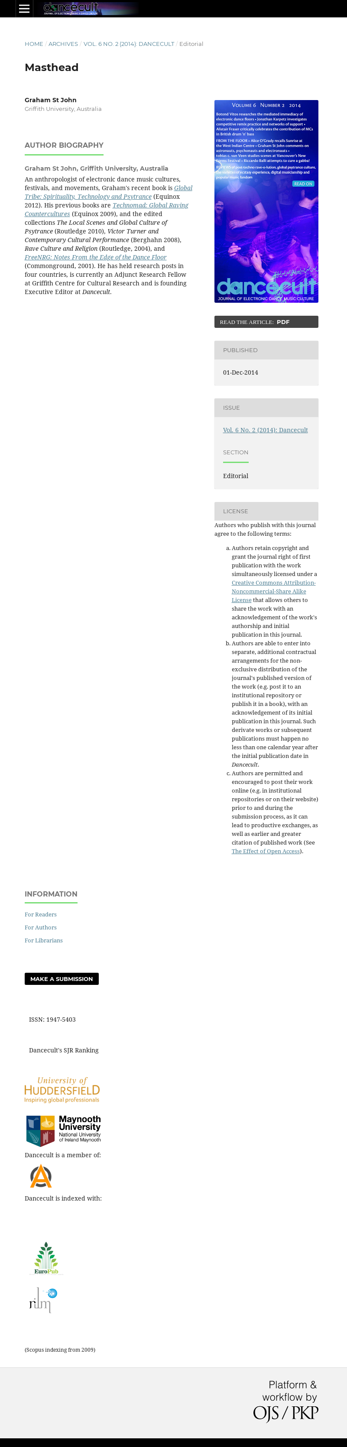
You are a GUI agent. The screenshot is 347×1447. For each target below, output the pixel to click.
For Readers (41, 914)
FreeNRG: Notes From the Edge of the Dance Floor (96, 257)
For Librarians (44, 940)
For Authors (41, 927)
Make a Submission (61, 978)
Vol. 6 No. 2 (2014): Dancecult (129, 43)
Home (34, 43)
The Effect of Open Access (266, 851)
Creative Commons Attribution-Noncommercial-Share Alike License (274, 591)
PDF (282, 321)
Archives (63, 43)
